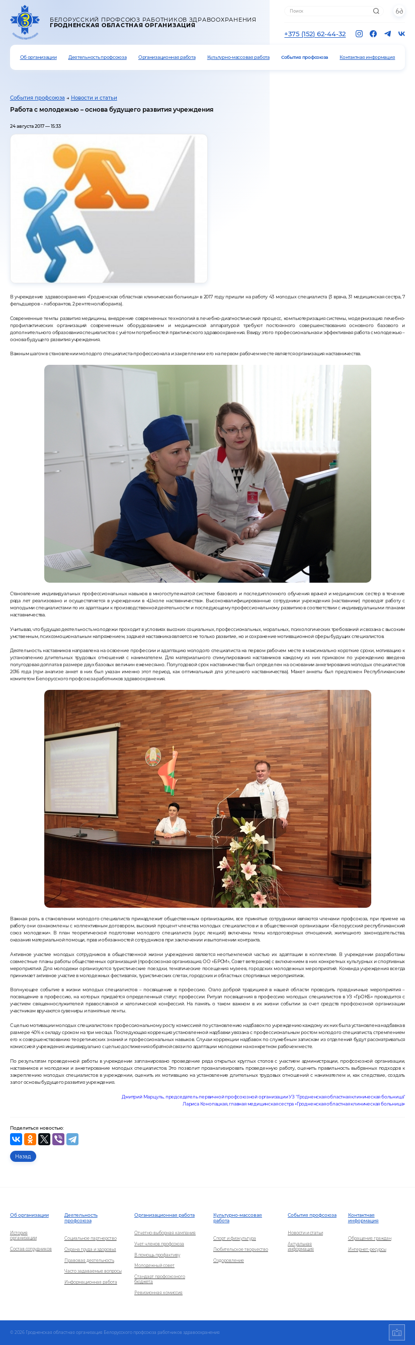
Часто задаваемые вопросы (93, 1271)
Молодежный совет (154, 1265)
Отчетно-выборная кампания (165, 1232)
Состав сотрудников (31, 1248)
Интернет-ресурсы (367, 1249)
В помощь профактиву (157, 1254)
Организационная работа (167, 57)
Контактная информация (367, 57)
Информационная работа (90, 1282)
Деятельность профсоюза (97, 57)
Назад (23, 1156)
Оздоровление (228, 1260)
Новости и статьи (94, 98)
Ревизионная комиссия (158, 1292)
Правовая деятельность (89, 1260)
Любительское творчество (240, 1249)
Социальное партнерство (90, 1238)
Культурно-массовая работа (238, 57)
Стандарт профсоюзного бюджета (159, 1279)
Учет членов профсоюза (159, 1243)
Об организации (38, 57)
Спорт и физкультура (234, 1238)
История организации (23, 1235)
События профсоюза (304, 57)
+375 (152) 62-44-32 (315, 34)
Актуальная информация (301, 1246)
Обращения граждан (369, 1238)
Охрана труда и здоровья (90, 1249)
